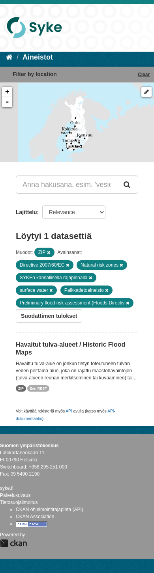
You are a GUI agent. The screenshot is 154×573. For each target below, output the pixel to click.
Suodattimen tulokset (49, 316)
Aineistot (38, 57)
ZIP (21, 388)
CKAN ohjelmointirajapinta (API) (49, 509)
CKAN (13, 543)
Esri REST (38, 388)
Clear (144, 74)
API (69, 411)
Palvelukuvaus (15, 495)
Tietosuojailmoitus (19, 502)
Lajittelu (26, 212)
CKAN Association (35, 516)
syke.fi (6, 488)
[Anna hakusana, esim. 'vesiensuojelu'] (66, 184)
